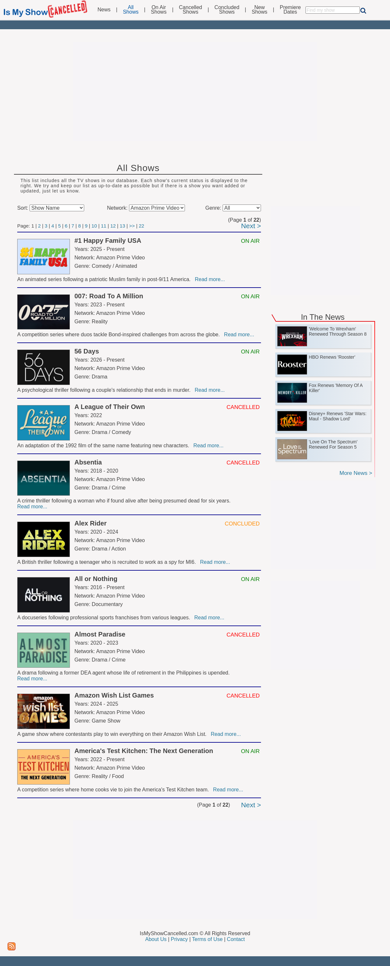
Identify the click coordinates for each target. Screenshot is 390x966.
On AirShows (158, 9)
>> (132, 226)
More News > (355, 473)
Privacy (179, 939)
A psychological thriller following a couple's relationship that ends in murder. (105, 390)
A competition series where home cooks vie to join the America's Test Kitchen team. (114, 789)
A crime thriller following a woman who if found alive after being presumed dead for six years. (124, 500)
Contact (236, 939)
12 (113, 226)
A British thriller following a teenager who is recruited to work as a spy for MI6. (108, 562)
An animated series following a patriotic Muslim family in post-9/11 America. (105, 279)
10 (94, 226)
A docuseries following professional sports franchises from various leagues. (105, 617)
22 (141, 226)
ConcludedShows (227, 9)
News (104, 9)
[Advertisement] (195, 91)
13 (122, 226)
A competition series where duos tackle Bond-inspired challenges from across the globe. (120, 334)
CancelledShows (190, 9)
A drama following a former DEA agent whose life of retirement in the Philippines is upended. (124, 672)
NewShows (259, 9)
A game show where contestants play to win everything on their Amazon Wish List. (113, 734)
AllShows (130, 9)
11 (104, 226)
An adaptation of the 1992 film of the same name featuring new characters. (104, 445)
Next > (251, 225)
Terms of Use (207, 939)
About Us (156, 939)
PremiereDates (290, 9)
